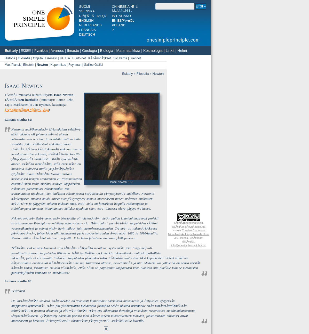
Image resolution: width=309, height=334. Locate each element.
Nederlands (90, 25)
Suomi (84, 7)
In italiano (121, 16)
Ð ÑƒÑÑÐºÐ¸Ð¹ (93, 16)
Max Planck (13, 65)
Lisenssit (51, 58)
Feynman (74, 65)
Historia (10, 58)
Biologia (106, 50)
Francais (87, 30)
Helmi (182, 50)
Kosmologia (153, 50)
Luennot (135, 58)
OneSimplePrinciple (29, 18)
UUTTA (65, 58)
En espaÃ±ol (123, 20)
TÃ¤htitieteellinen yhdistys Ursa (27, 109)
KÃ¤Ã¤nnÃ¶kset (99, 58)
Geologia (89, 50)
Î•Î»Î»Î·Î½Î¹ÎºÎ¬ (122, 11)
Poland (118, 25)
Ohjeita (38, 58)
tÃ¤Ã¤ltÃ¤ (188, 241)
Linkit (170, 50)
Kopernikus (58, 65)
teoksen (191, 223)
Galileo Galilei (93, 65)
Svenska (86, 11)
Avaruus (57, 50)
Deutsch (87, 34)
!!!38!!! (26, 50)
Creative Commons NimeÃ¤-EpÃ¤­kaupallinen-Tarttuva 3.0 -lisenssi (188, 234)
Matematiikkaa (128, 50)
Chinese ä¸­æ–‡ (125, 7)
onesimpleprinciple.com (174, 40)
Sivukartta (120, 58)
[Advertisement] (188, 133)
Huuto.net (79, 58)
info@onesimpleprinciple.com (188, 245)
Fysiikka (41, 50)
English (86, 20)
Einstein (28, 65)
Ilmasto (73, 50)
